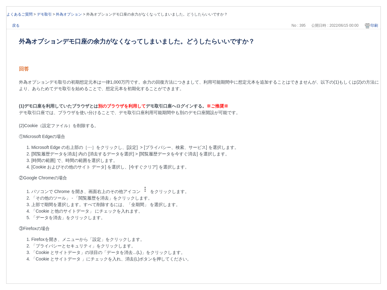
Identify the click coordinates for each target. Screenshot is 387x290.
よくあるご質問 (20, 14)
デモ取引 (44, 14)
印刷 (374, 25)
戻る (16, 25)
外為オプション (69, 14)
